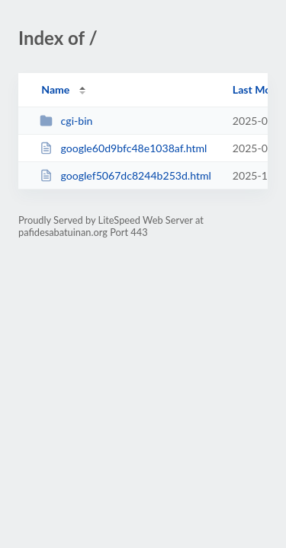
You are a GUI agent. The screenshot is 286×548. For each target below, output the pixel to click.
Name (55, 89)
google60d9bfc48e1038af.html (123, 148)
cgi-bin (66, 120)
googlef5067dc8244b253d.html (125, 175)
